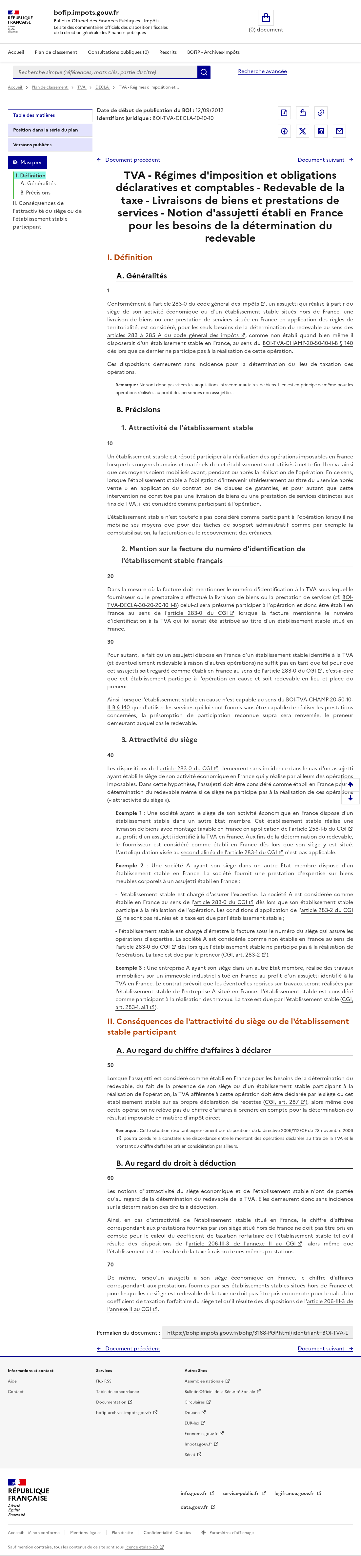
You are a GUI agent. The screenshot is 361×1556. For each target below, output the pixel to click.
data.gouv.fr (195, 1507)
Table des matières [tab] (34, 115)
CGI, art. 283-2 (241, 955)
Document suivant (322, 160)
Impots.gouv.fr (198, 1444)
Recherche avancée (262, 71)
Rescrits (168, 52)
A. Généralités (38, 183)
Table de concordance (117, 1392)
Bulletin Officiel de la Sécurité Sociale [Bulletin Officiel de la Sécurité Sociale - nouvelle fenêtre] (220, 1392)
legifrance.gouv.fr (294, 1493)
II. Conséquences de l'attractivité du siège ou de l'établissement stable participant (47, 215)
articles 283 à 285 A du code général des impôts (172, 335)
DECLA (102, 87)
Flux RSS (103, 1381)
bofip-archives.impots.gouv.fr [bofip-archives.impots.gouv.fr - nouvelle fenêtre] (123, 1413)
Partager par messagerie (339, 131)
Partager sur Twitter (302, 131)
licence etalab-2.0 (141, 1547)
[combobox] (105, 72)
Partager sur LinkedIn (321, 131)
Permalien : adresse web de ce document (321, 112)
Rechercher (204, 72)
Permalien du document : (128, 1333)
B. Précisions (35, 192)
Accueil (16, 52)
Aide (12, 1381)
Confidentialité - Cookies (168, 1533)
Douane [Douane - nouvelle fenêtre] (192, 1413)
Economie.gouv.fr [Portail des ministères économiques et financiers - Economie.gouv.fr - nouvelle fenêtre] (201, 1434)
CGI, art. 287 (282, 1102)
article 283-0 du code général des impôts (207, 304)
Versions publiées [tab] (32, 144)
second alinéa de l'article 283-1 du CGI (229, 852)
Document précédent (132, 160)
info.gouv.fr (194, 1493)
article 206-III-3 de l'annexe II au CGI (242, 1243)
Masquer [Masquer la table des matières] (31, 162)
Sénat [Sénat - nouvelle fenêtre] (190, 1455)
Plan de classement (50, 87)
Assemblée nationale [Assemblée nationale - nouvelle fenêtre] (204, 1381)
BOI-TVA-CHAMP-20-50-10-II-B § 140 (308, 343)
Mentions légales (86, 1533)
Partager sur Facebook (284, 131)
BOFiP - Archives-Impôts (213, 52)
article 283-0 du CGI (198, 613)
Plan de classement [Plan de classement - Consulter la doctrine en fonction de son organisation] (56, 52)
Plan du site (123, 1533)
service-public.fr (241, 1493)
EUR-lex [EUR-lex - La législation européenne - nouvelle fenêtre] (192, 1423)
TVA (82, 87)
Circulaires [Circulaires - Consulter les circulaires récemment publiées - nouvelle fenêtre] (195, 1402)
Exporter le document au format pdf (284, 112)
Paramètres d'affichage (231, 1533)
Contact (16, 1392)
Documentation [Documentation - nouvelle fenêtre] (111, 1402)
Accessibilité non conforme (34, 1533)
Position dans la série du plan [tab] (45, 130)
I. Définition (30, 175)
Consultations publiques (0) (118, 52)
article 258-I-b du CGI (319, 829)
